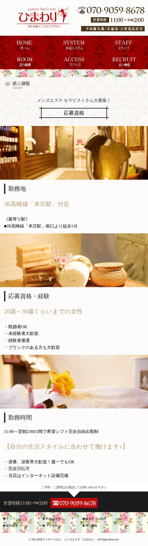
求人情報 (90, 525)
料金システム (53, 518)
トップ (9, 518)
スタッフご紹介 (94, 518)
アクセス (50, 525)
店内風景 (10, 525)
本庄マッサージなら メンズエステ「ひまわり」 (66, 539)
